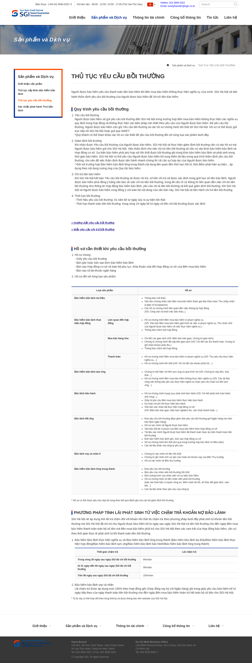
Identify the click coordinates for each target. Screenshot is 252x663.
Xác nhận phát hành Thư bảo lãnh (35, 108)
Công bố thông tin (185, 17)
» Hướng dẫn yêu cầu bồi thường (93, 222)
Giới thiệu (77, 17)
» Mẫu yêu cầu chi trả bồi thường (93, 229)
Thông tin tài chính (148, 17)
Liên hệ (230, 17)
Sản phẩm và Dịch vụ (109, 17)
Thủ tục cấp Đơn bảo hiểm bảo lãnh (36, 92)
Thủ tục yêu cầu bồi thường (35, 100)
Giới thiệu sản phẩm (30, 83)
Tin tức (213, 17)
